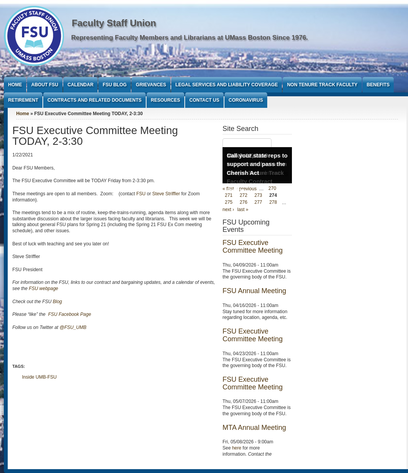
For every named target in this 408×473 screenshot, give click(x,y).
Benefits (378, 84)
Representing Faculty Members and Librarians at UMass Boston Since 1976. (189, 37)
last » (242, 209)
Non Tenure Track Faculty (322, 84)
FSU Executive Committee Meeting (253, 246)
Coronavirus (246, 100)
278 (273, 202)
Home (15, 84)
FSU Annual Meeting (254, 291)
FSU (141, 193)
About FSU (44, 84)
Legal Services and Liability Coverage (226, 84)
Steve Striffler (166, 193)
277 (258, 202)
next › (228, 209)
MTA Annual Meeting (254, 427)
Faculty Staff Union (114, 23)
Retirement (23, 100)
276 (243, 202)
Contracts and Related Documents (94, 100)
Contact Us (204, 100)
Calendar (80, 84)
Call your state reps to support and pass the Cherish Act (257, 164)
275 (229, 202)
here (236, 448)
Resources (165, 100)
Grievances (151, 84)
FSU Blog (114, 84)
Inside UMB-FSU (39, 377)
